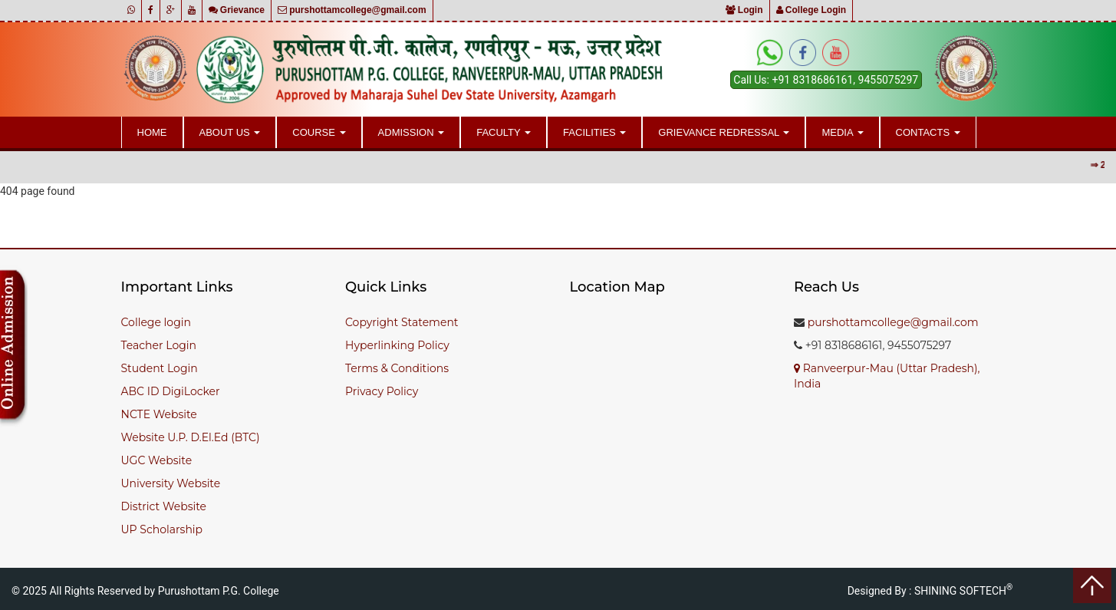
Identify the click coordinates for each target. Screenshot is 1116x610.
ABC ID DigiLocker (170, 391)
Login (744, 10)
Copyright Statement (402, 322)
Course (318, 132)
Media (842, 132)
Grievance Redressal (723, 132)
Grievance (237, 10)
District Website (164, 506)
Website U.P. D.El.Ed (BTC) (190, 437)
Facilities (594, 132)
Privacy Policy (381, 391)
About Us (230, 132)
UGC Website (157, 460)
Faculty (503, 132)
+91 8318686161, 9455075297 (845, 80)
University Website (171, 483)
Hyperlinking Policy (397, 345)
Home (152, 132)
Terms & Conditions (397, 368)
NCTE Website (159, 414)
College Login (811, 10)
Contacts (928, 132)
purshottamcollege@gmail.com (352, 10)
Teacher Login (158, 345)
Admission (411, 132)
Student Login (159, 368)
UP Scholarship (162, 529)
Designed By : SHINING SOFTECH (930, 591)
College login (156, 322)
